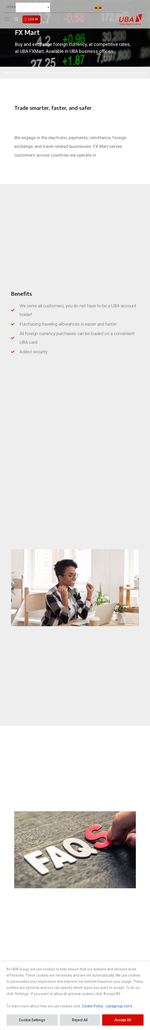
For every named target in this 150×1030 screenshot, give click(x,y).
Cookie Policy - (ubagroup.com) (107, 1006)
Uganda (104, 7)
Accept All (122, 1020)
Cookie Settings (32, 1020)
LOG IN (33, 19)
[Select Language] (33, 7)
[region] (75, 995)
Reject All (80, 1020)
